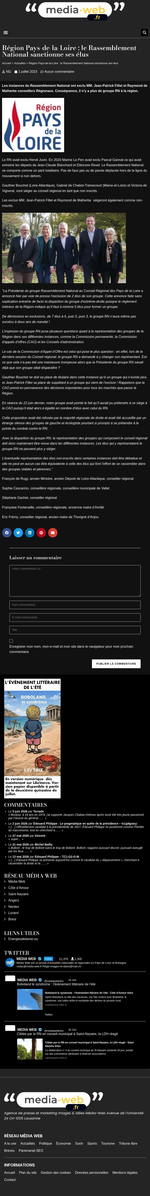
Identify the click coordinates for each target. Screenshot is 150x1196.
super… (16, 839)
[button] (5, 32)
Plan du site (28, 1172)
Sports (92, 1143)
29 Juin (72, 980)
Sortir (79, 1143)
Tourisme (108, 1143)
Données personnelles (91, 1172)
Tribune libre (128, 1143)
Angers (13, 900)
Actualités (20, 63)
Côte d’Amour (18, 888)
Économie (63, 1143)
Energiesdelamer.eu (23, 939)
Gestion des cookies (56, 1172)
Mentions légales (124, 1172)
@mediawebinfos (54, 981)
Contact (10, 1180)
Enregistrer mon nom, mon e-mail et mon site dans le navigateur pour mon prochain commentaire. (71, 649)
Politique (45, 1143)
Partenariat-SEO (31, 1150)
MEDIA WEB (27, 980)
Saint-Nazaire (18, 894)
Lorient (13, 913)
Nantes (13, 906)
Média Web (16, 881)
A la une (10, 1143)
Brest (12, 919)
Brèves (9, 1150)
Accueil (6, 63)
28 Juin (72, 1029)
